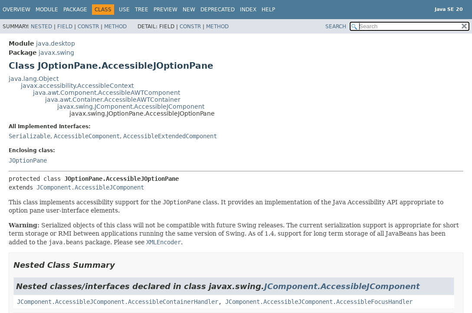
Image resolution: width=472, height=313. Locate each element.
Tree (141, 10)
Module (47, 10)
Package (75, 10)
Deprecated (217, 10)
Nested (41, 26)
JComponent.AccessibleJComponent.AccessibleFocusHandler (319, 301)
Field (64, 26)
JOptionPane (28, 160)
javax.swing (56, 52)
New (189, 10)
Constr (88, 26)
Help (268, 10)
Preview (165, 10)
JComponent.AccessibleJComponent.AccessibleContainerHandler (117, 301)
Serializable (29, 136)
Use (124, 10)
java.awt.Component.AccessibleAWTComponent (106, 92)
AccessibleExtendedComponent (170, 136)
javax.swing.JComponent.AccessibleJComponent (130, 106)
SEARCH (335, 26)
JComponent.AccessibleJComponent (90, 187)
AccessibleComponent (87, 136)
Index (248, 10)
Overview (16, 10)
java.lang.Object (34, 78)
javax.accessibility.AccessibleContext (77, 85)
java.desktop (55, 43)
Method (115, 26)
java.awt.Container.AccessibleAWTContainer (112, 99)
